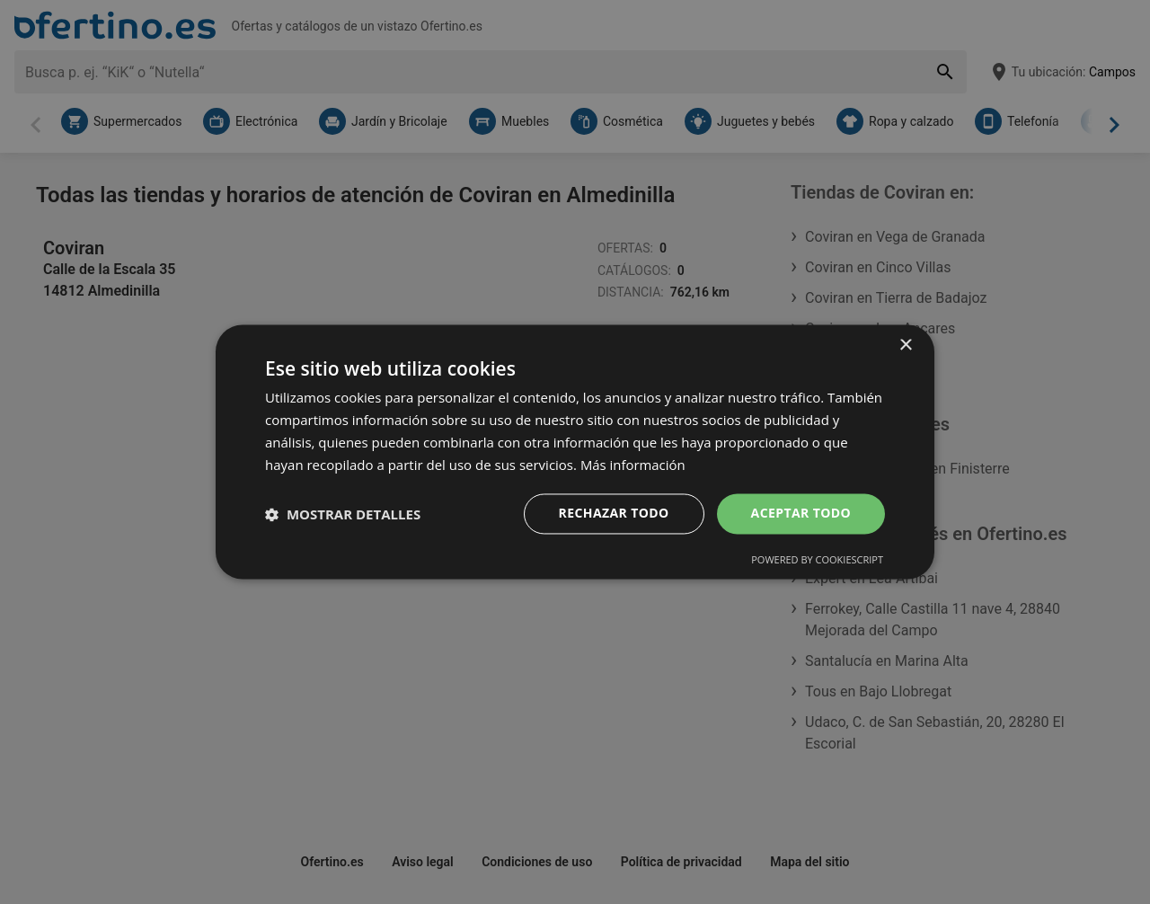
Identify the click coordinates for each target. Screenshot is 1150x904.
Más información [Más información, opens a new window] (633, 465)
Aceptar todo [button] (801, 513)
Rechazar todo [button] (614, 513)
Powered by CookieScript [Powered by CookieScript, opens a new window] (817, 560)
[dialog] (575, 451)
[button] (342, 514)
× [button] (905, 345)
